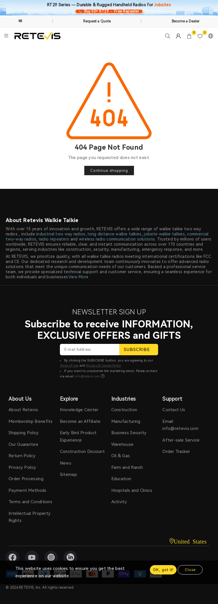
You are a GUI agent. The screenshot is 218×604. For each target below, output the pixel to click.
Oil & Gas (120, 455)
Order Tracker (176, 451)
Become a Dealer (186, 21)
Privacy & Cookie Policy (103, 365)
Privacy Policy (22, 467)
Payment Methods (28, 490)
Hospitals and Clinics (131, 490)
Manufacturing (126, 421)
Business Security (129, 432)
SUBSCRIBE (139, 349)
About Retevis (23, 409)
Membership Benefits (31, 421)
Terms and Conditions (30, 501)
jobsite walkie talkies (164, 234)
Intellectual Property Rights (30, 517)
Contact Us (173, 409)
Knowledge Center (79, 409)
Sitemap (68, 474)
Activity (119, 501)
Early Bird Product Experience (78, 436)
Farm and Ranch (127, 467)
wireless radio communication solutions (117, 239)
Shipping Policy (24, 432)
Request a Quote (97, 21)
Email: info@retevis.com (180, 425)
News (65, 463)
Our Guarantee (23, 444)
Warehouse (122, 444)
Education (121, 478)
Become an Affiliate (80, 421)
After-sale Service (181, 440)
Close (190, 570)
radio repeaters (54, 239)
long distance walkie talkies (114, 234)
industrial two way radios (60, 234)
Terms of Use (69, 365)
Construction (124, 409)
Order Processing (26, 478)
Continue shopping (109, 170)
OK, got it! (163, 570)
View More (78, 277)
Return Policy (22, 455)
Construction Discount (82, 451)
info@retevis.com (87, 376)
